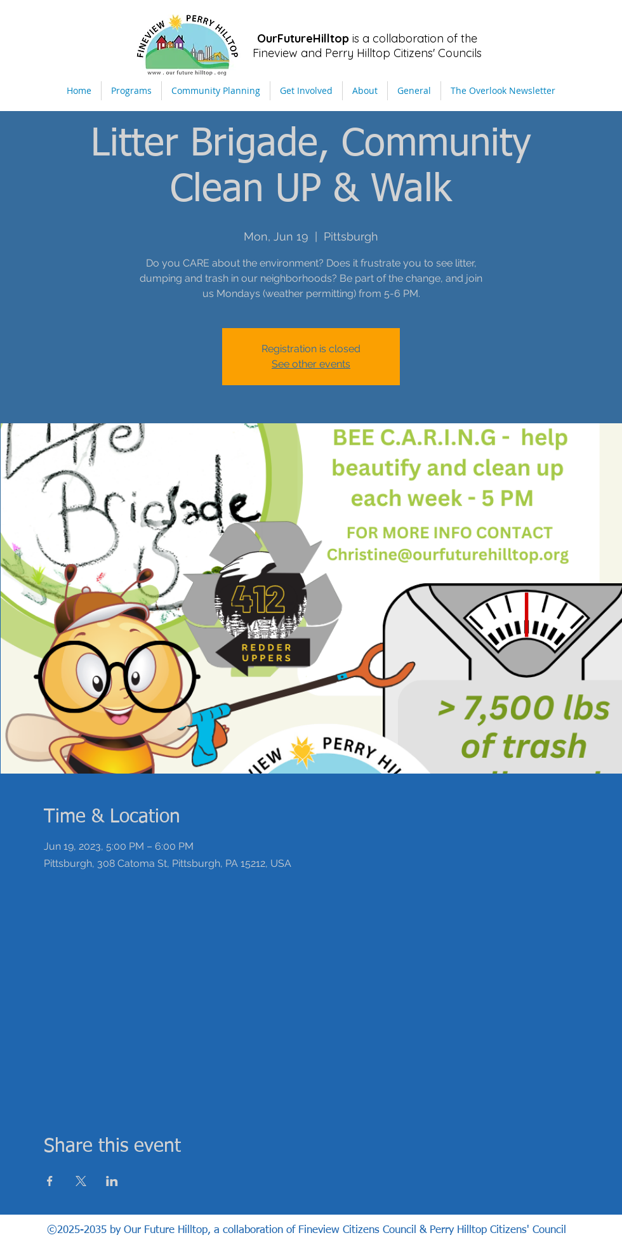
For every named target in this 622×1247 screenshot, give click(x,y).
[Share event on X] (81, 1181)
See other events (311, 364)
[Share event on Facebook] (50, 1181)
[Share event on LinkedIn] (112, 1181)
